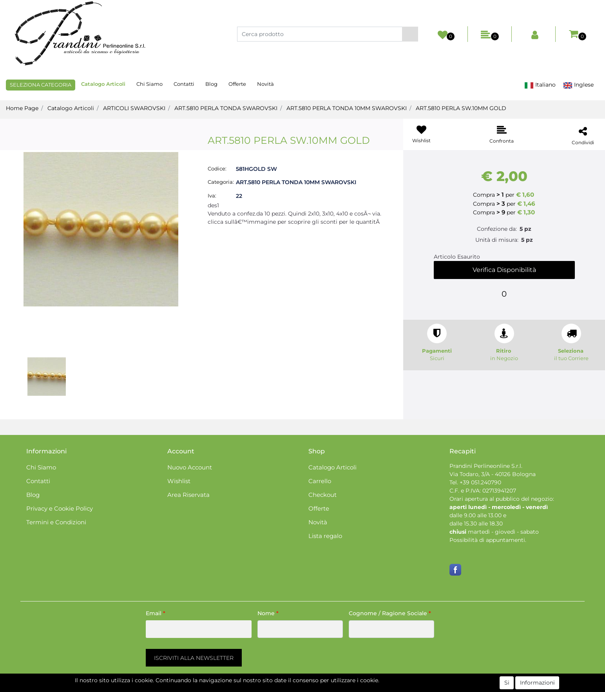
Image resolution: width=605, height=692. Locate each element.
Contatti (184, 84)
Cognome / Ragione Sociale (390, 613)
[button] (410, 34)
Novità (265, 84)
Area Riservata (188, 494)
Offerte (237, 84)
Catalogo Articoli (103, 84)
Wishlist (178, 481)
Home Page (22, 108)
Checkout (322, 494)
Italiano (540, 85)
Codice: (217, 168)
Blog (211, 84)
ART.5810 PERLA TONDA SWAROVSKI (225, 108)
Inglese (578, 85)
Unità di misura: (496, 239)
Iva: (212, 195)
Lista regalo (325, 536)
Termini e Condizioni (56, 522)
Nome (268, 613)
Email (155, 613)
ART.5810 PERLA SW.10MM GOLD (461, 108)
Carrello (319, 481)
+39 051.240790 (480, 482)
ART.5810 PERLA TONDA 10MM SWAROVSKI (346, 108)
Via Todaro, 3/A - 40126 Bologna (492, 474)
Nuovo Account (189, 467)
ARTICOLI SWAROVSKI (134, 108)
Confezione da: (497, 228)
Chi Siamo (149, 84)
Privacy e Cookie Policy (59, 508)
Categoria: (221, 182)
